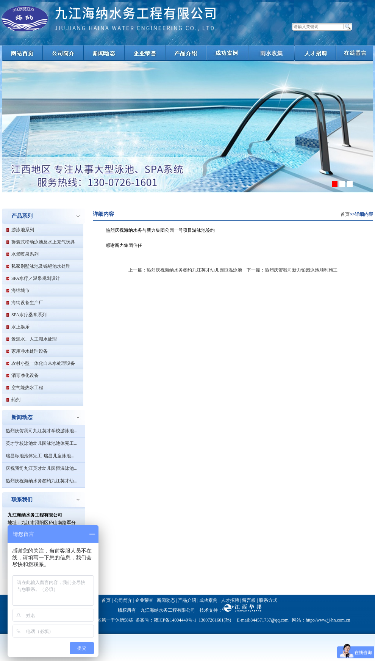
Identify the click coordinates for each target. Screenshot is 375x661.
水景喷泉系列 (25, 254)
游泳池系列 (22, 229)
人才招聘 (230, 600)
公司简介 (123, 600)
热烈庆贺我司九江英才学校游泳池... (41, 430)
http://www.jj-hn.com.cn (328, 620)
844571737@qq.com (269, 620)
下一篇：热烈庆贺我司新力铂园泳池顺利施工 (292, 270)
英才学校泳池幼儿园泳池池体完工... (41, 443)
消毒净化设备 (25, 375)
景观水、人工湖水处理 (34, 339)
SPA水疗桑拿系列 (29, 314)
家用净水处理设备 (29, 351)
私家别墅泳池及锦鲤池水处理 (40, 266)
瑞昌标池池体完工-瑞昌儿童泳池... (40, 455)
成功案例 (208, 600)
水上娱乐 (20, 327)
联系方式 (268, 600)
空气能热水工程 (27, 387)
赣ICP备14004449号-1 (175, 620)
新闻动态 (166, 600)
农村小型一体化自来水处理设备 (43, 363)
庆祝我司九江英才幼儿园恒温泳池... (41, 468)
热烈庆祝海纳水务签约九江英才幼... (41, 481)
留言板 (249, 600)
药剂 (15, 399)
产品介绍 (187, 600)
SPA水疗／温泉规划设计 (35, 278)
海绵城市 (20, 290)
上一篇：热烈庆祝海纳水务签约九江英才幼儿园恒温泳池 (185, 270)
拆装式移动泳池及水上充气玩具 (43, 242)
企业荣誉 (144, 600)
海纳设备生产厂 (27, 302)
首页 (345, 214)
